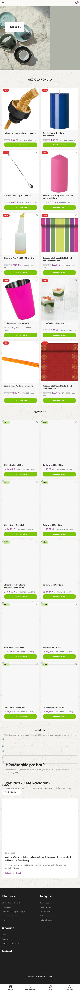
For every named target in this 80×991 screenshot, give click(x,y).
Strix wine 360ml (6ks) (14, 465)
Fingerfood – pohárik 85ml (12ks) (57, 323)
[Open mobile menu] (3, 3)
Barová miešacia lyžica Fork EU (17, 195)
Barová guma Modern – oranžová (18, 386)
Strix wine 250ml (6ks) (14, 647)
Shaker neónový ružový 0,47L (16, 323)
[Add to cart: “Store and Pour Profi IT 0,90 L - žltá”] (20, 272)
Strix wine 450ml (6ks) (14, 525)
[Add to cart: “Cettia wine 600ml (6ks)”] (59, 474)
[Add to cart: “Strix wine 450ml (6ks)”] (20, 534)
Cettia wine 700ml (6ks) (53, 585)
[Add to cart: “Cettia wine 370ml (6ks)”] (20, 716)
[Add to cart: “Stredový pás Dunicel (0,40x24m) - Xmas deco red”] (59, 400)
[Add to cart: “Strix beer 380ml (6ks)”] (59, 656)
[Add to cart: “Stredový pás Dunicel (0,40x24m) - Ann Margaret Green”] (59, 272)
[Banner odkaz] (40, 950)
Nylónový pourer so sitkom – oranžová (20, 133)
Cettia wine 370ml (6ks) (14, 707)
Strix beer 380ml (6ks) (52, 647)
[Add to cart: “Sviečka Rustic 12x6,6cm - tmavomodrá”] (59, 144)
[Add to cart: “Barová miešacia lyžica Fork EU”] (20, 207)
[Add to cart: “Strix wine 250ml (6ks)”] (20, 656)
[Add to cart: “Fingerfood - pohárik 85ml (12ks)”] (59, 335)
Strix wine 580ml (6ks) (53, 525)
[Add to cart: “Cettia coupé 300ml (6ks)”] (59, 716)
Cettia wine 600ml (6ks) (53, 465)
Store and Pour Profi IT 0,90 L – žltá (19, 258)
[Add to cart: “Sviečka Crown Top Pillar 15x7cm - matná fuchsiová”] (59, 207)
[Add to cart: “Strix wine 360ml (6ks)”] (20, 474)
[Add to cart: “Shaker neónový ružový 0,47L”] (20, 335)
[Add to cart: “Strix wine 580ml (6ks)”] (59, 534)
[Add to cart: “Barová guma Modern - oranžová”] (20, 400)
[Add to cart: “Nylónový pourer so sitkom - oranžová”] (20, 144)
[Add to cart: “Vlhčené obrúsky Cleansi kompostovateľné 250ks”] (20, 596)
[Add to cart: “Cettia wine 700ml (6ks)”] (59, 596)
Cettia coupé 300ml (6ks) (54, 707)
